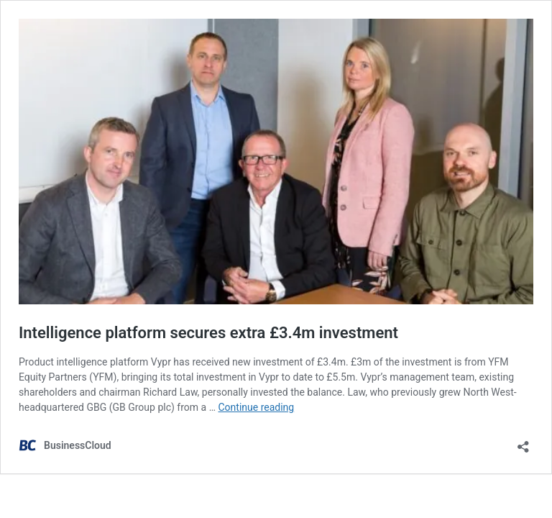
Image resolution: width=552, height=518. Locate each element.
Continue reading (256, 407)
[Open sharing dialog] (523, 442)
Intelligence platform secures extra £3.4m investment (208, 333)
